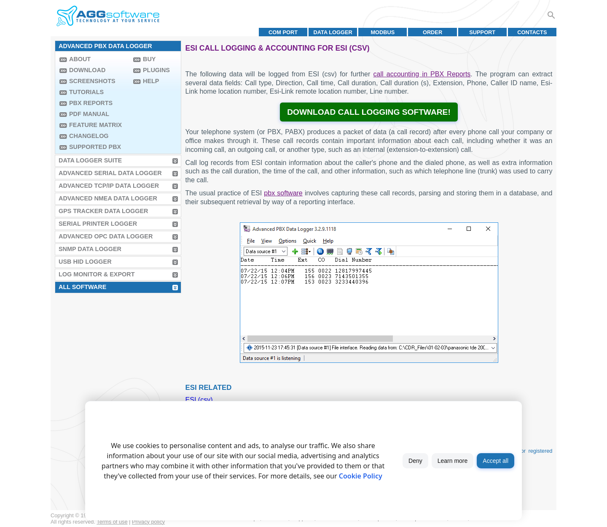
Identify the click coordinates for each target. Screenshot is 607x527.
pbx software (283, 193)
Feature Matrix (95, 125)
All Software (82, 287)
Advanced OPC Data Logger (106, 236)
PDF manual (89, 114)
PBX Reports (91, 103)
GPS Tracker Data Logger (103, 211)
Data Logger (333, 32)
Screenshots (92, 81)
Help (151, 81)
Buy (149, 59)
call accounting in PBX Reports (422, 74)
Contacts (532, 32)
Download (87, 70)
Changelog (89, 135)
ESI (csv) (199, 399)
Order (432, 32)
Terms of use (112, 522)
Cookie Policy (360, 476)
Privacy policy (148, 522)
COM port (283, 32)
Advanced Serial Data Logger (110, 173)
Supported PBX (95, 146)
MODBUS (383, 32)
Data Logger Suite (90, 160)
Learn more (453, 460)
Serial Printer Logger (98, 223)
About (80, 59)
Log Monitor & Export (96, 274)
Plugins (156, 70)
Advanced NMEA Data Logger (108, 198)
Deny (415, 460)
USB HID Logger (85, 261)
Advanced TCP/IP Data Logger (109, 185)
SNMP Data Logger (90, 249)
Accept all (495, 460)
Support (482, 32)
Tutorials (86, 92)
